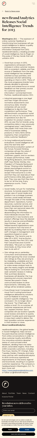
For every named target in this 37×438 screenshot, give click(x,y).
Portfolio (11, 393)
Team (18, 393)
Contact (31, 393)
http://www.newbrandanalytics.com (17, 370)
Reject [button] (10, 429)
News (24, 393)
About (4, 393)
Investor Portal (7, 397)
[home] (4, 4)
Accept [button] (27, 429)
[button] (33, 3)
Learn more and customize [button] (18, 434)
